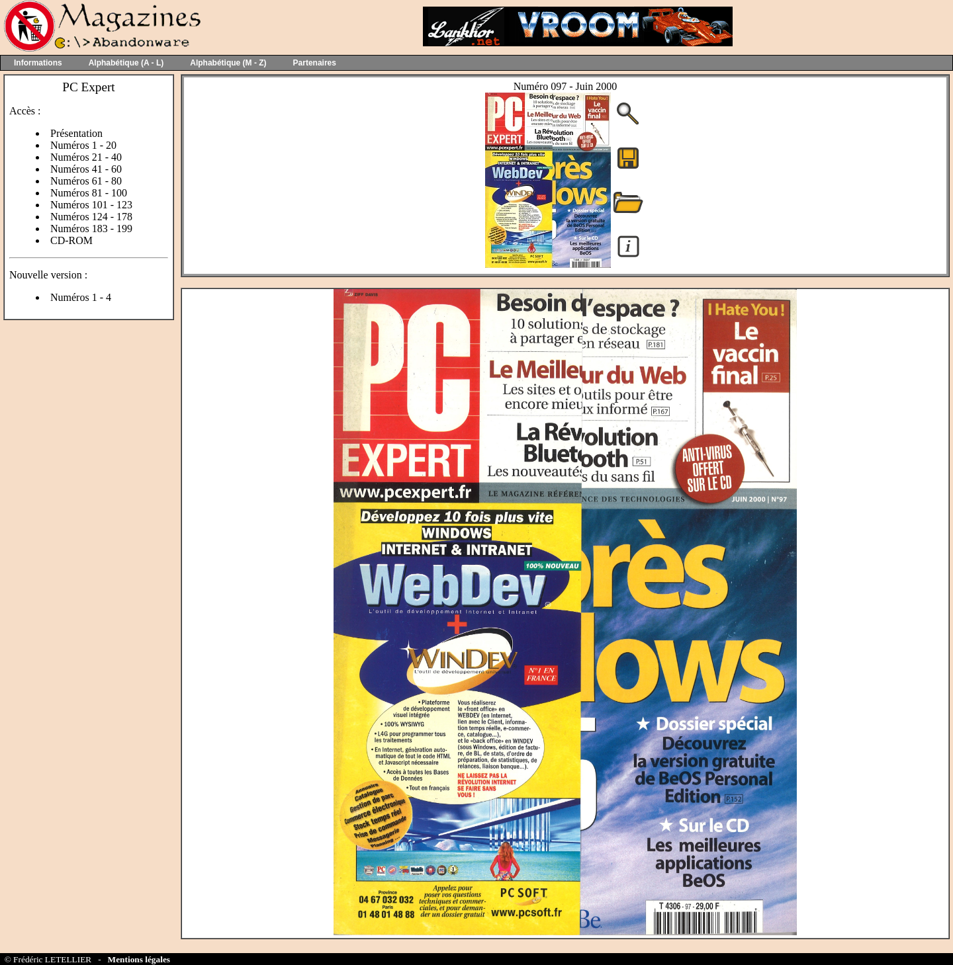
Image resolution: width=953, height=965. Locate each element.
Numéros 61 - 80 (86, 181)
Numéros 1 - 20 (83, 145)
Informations (38, 62)
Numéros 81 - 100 (88, 192)
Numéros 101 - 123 (91, 204)
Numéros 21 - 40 (86, 157)
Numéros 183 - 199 (91, 228)
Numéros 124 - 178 (91, 216)
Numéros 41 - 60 (86, 169)
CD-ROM (71, 240)
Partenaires (314, 62)
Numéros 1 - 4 (80, 297)
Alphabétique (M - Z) (228, 62)
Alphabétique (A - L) (126, 62)
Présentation (76, 133)
